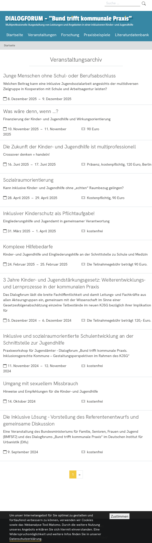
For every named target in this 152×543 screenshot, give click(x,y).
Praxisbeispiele (97, 34)
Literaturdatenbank (132, 34)
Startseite (14, 34)
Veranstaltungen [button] (42, 34)
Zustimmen (119, 519)
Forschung (70, 34)
